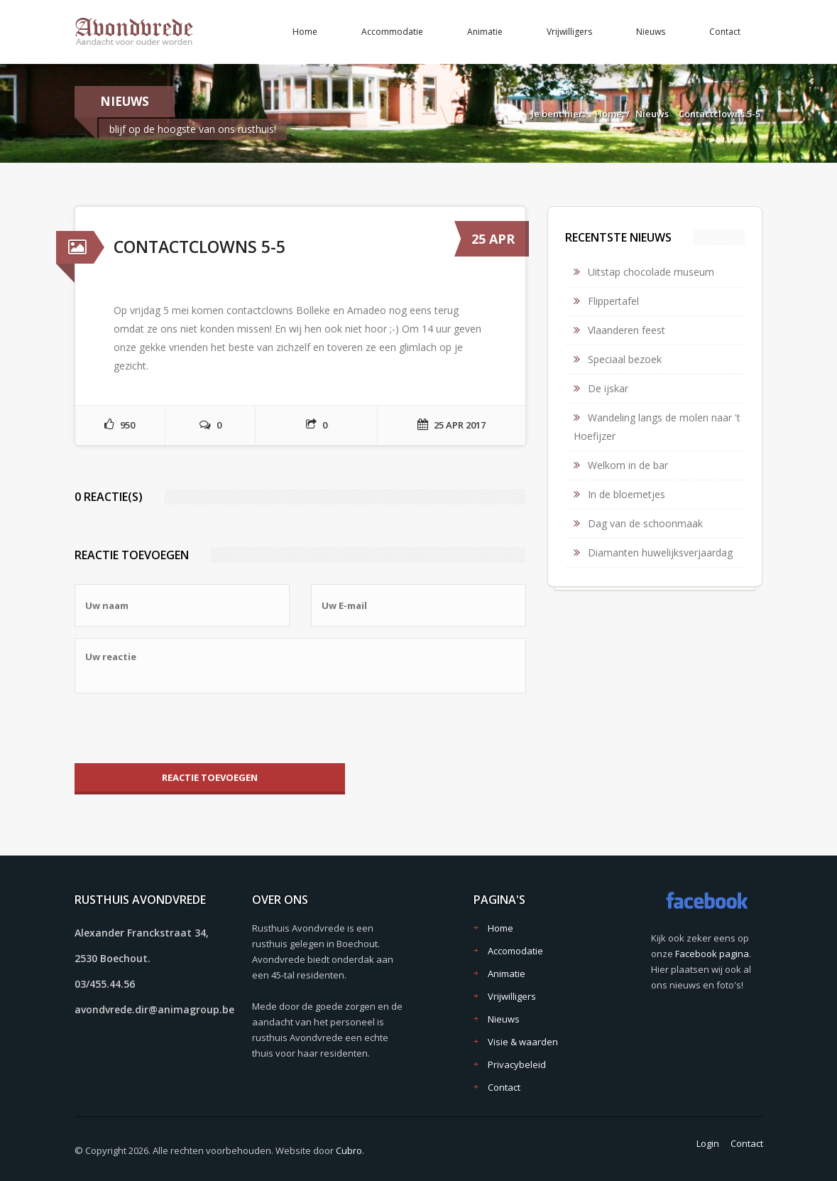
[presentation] (182, 728)
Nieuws (650, 32)
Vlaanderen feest (626, 330)
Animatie (485, 32)
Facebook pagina (712, 953)
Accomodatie (515, 950)
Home (304, 32)
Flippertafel (613, 301)
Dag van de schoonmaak (645, 523)
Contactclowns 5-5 (719, 113)
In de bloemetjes (626, 494)
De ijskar (608, 388)
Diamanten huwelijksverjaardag (660, 552)
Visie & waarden (523, 1041)
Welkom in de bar (628, 465)
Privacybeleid (517, 1064)
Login (707, 1143)
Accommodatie (392, 32)
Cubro (349, 1150)
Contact (724, 32)
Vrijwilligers (569, 32)
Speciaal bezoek (625, 359)
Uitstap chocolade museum (651, 272)
